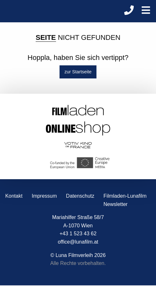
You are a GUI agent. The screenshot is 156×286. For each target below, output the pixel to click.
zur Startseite (78, 71)
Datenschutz (80, 196)
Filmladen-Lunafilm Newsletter (124, 200)
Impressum (44, 196)
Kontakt (13, 196)
